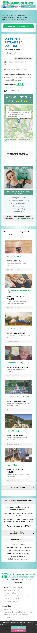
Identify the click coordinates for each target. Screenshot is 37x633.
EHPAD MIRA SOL (14, 261)
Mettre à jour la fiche (23, 58)
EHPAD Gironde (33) (11, 590)
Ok (18, 627)
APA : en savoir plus (18, 544)
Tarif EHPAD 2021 (10, 620)
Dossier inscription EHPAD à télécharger (18, 547)
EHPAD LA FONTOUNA (16, 333)
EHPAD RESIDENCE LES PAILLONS (16, 470)
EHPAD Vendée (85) (11, 601)
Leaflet (7, 139)
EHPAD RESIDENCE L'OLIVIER (18, 367)
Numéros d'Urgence (18, 540)
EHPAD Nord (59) (10, 593)
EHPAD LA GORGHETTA (16, 401)
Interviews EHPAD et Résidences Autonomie (16, 616)
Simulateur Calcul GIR (18, 556)
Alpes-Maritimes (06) (11, 17)
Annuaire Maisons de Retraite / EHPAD (15, 15)
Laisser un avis (25, 218)
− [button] (7, 110)
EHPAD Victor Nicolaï (15, 435)
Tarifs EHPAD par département (18, 559)
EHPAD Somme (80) (11, 599)
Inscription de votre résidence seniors (18, 612)
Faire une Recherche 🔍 (18, 26)
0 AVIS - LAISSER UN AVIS (18, 99)
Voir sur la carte (13, 269)
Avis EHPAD (8, 609)
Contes (24, 17)
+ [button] (7, 107)
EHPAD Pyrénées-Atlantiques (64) (16, 596)
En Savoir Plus (18, 631)
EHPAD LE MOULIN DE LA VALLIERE (17, 297)
